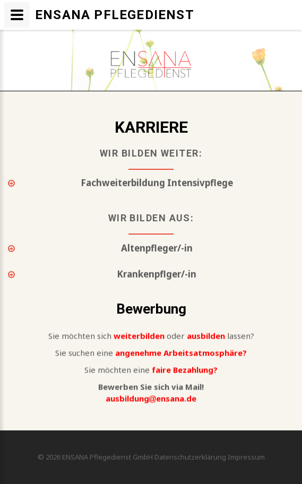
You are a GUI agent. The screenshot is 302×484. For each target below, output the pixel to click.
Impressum (246, 457)
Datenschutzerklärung (190, 457)
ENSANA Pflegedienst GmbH (108, 457)
